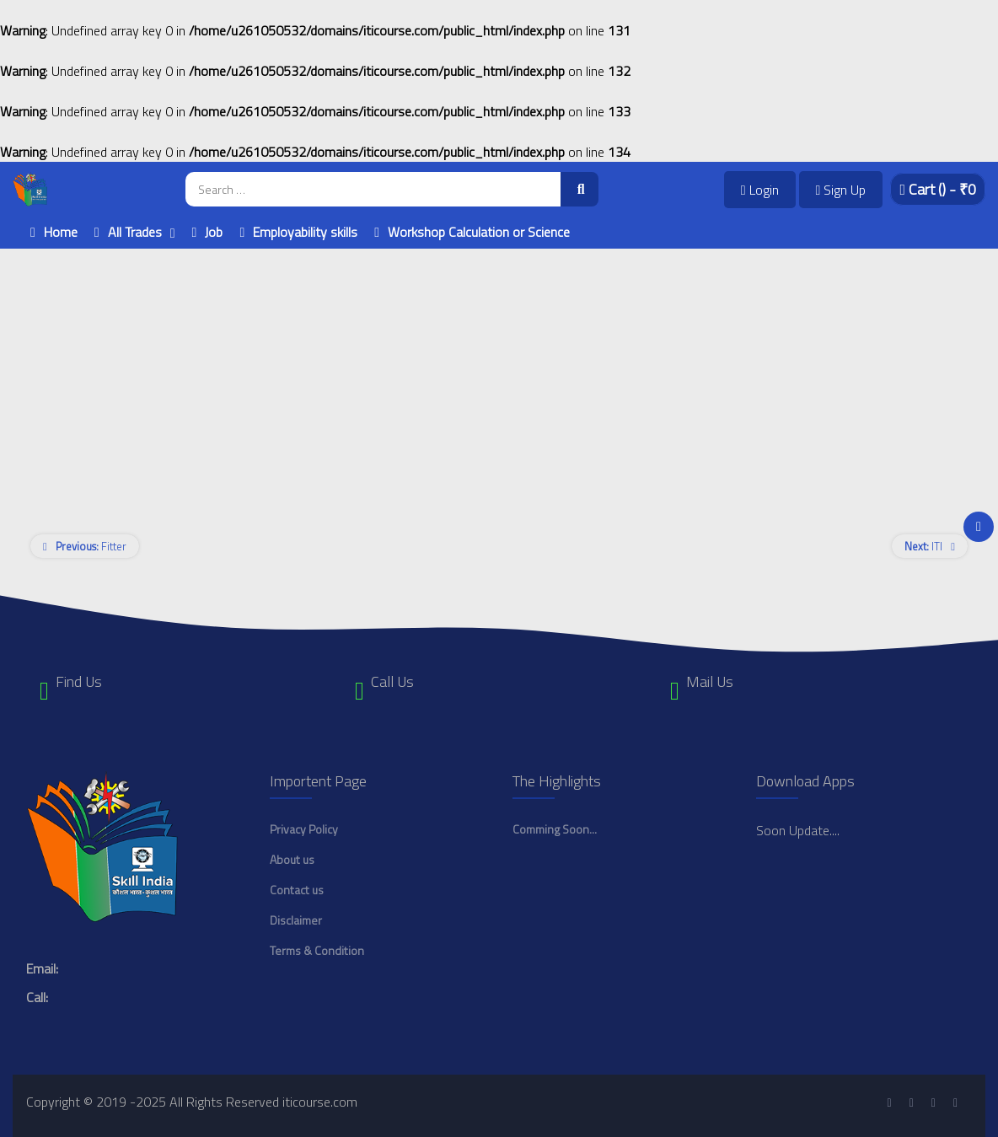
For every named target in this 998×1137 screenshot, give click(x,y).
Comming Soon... (554, 829)
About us (292, 859)
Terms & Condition (317, 950)
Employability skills (305, 232)
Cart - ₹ (937, 189)
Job (214, 232)
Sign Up (841, 190)
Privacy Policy (304, 829)
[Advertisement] (499, 367)
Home (61, 232)
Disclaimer (296, 920)
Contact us (297, 889)
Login (760, 190)
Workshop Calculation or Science (479, 232)
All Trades (135, 232)
